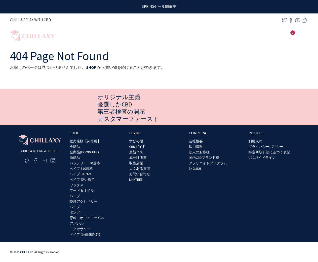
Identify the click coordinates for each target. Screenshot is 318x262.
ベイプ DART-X (80, 174)
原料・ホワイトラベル (87, 218)
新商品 (75, 157)
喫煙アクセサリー (83, 201)
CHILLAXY (26, 252)
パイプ (75, 207)
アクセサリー (80, 229)
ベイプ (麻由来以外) (85, 234)
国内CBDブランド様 (204, 157)
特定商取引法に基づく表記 (269, 152)
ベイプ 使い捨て (82, 179)
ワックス (76, 185)
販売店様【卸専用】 (85, 141)
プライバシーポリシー (265, 146)
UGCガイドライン (262, 157)
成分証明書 (138, 157)
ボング (75, 212)
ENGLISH (195, 168)
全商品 (75, 146)
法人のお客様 (199, 152)
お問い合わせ (139, 174)
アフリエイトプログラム (208, 163)
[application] (236, 35)
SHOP (91, 67)
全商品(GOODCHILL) (84, 152)
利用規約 (255, 141)
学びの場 (136, 141)
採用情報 (196, 146)
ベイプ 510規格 (81, 168)
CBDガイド (137, 146)
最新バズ (136, 152)
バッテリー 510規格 (85, 163)
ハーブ (75, 196)
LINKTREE (136, 179)
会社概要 (196, 141)
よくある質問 (139, 168)
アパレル (76, 223)
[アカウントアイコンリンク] (282, 36)
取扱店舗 (136, 163)
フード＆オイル (82, 190)
